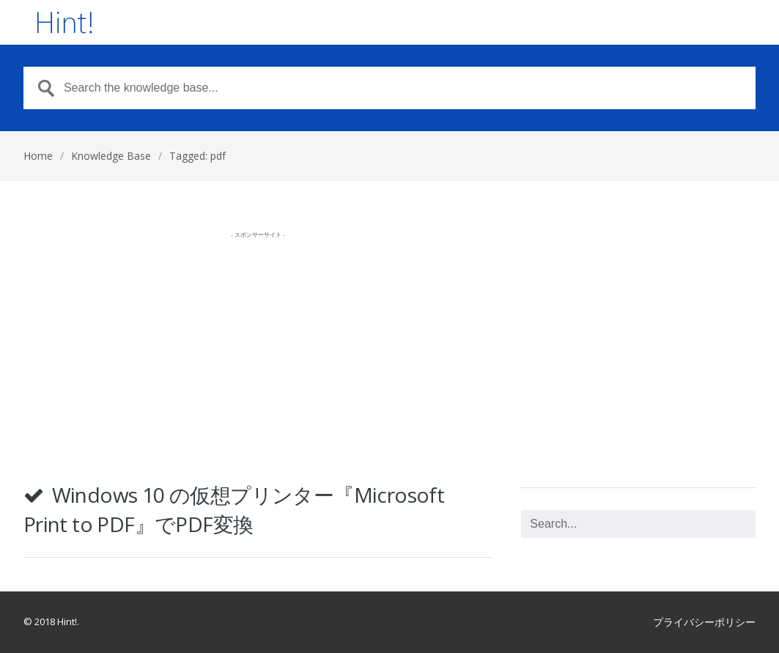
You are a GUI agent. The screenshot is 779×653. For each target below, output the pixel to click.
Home (38, 156)
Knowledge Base (111, 156)
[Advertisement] (257, 347)
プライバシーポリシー (704, 622)
